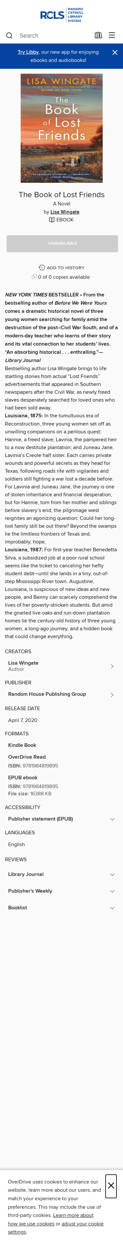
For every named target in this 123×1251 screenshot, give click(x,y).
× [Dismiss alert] (115, 52)
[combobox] (48, 36)
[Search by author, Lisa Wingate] (61, 666)
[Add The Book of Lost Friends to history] (62, 268)
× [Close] (111, 1186)
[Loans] (98, 37)
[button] (62, 243)
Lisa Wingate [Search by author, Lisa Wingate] (65, 212)
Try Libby (28, 52)
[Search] (9, 35)
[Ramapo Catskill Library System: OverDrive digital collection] (61, 14)
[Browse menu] (112, 35)
